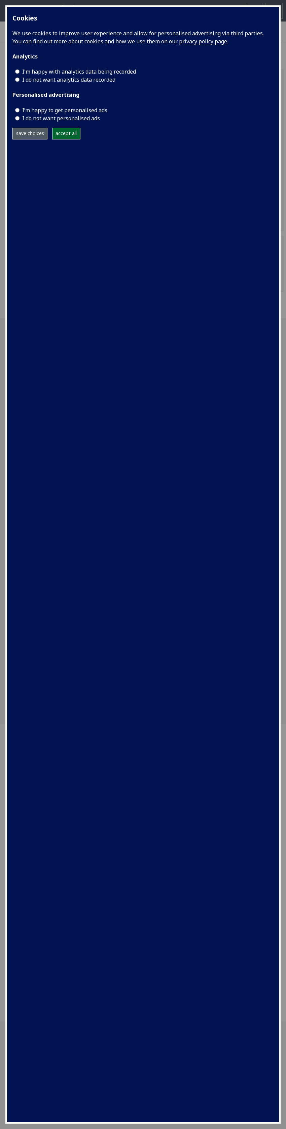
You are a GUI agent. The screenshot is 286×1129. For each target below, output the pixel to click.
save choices (30, 133)
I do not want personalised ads (61, 118)
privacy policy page (203, 41)
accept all (66, 133)
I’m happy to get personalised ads (64, 110)
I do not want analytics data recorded (68, 79)
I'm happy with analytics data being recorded (79, 71)
